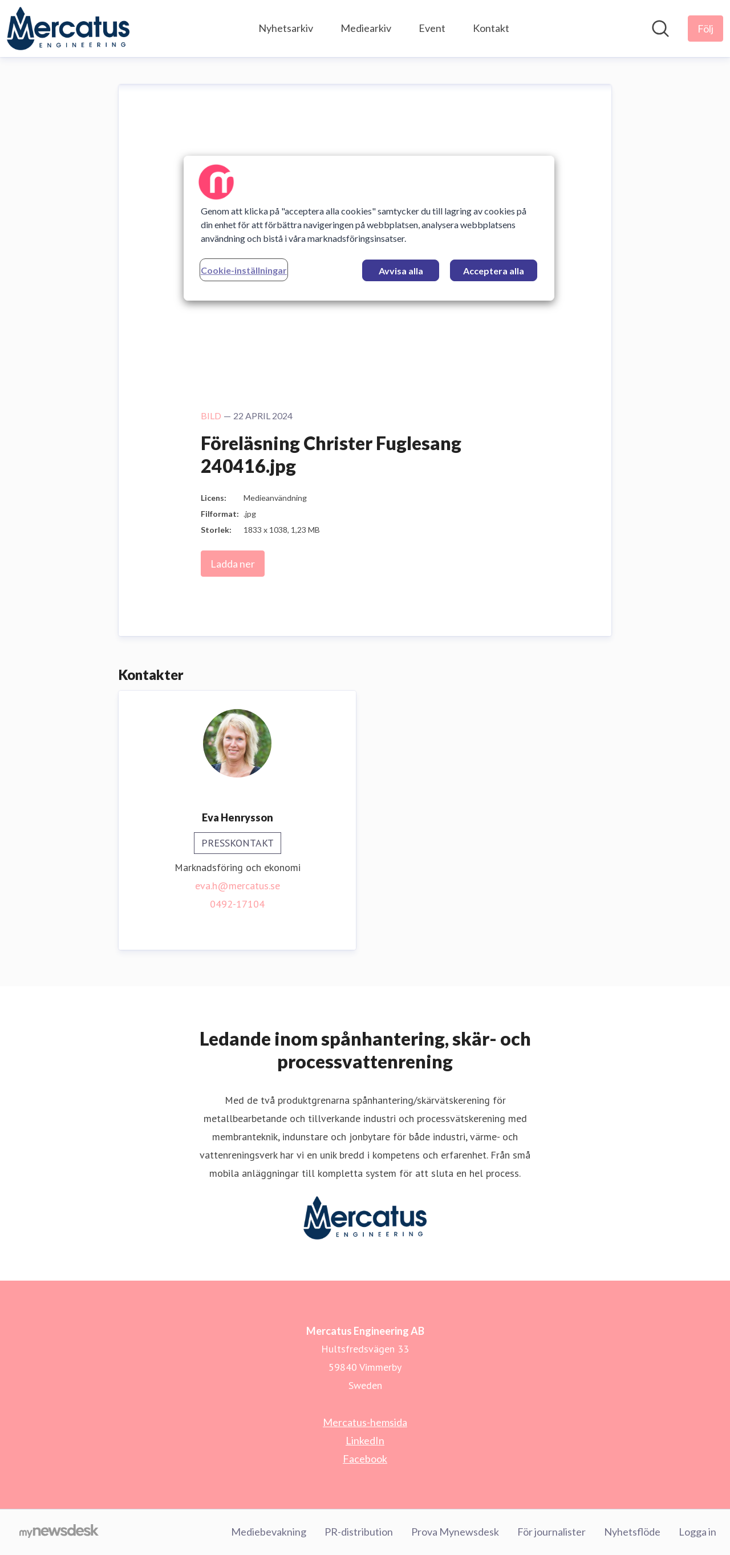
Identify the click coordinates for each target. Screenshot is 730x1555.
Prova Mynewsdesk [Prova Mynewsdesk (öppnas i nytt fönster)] (455, 1531)
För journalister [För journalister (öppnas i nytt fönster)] (551, 1531)
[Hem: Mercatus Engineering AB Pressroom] (68, 28)
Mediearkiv (365, 28)
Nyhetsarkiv (285, 28)
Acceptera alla (493, 270)
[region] (369, 228)
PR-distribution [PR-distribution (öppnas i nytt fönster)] (359, 1531)
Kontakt (491, 28)
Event (432, 28)
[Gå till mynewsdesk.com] (59, 1532)
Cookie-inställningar (244, 270)
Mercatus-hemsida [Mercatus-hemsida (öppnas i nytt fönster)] (365, 1422)
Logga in (697, 1531)
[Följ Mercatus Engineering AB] (705, 28)
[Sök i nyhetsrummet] (660, 28)
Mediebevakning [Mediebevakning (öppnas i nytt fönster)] (268, 1531)
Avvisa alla (401, 270)
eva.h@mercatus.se (237, 885)
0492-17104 (237, 903)
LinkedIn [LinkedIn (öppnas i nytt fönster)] (365, 1440)
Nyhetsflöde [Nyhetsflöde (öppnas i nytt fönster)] (632, 1531)
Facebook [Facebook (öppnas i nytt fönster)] (365, 1458)
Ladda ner (232, 563)
